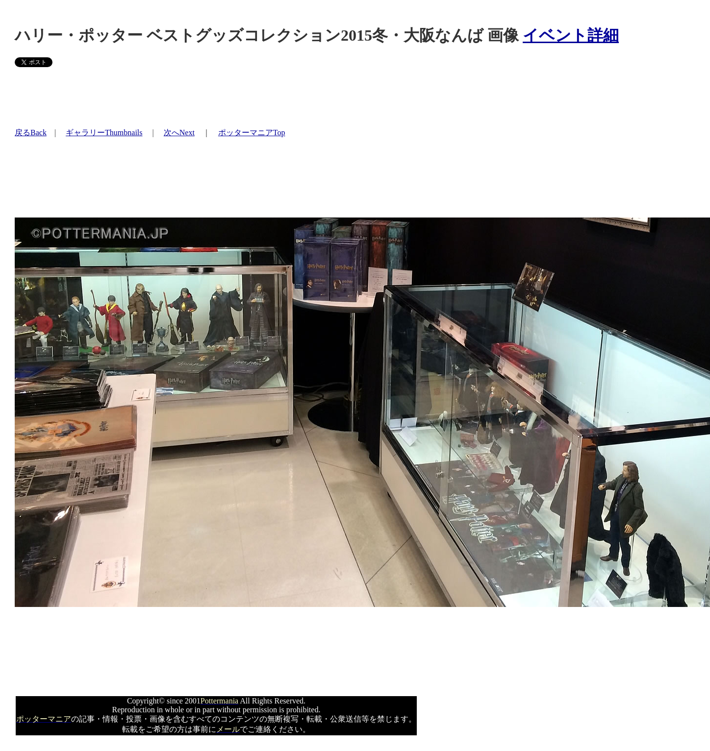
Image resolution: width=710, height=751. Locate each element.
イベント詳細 (571, 35)
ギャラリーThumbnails (104, 132)
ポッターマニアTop (251, 132)
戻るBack (31, 132)
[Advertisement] (193, 97)
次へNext (179, 132)
